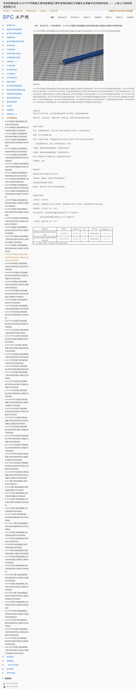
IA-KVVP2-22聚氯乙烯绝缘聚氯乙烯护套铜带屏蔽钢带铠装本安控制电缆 (17, 167)
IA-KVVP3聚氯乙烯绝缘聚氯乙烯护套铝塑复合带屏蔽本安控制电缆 (17, 143)
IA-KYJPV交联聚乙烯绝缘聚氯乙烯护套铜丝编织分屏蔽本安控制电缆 (17, 375)
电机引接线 (10, 82)
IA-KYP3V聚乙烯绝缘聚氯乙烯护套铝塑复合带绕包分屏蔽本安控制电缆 (17, 587)
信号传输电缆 (11, 78)
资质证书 (86, 17)
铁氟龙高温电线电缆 (13, 29)
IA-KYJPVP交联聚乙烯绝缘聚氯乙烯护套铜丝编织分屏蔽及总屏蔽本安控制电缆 (17, 384)
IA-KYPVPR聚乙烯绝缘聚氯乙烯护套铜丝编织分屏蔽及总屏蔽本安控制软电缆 (17, 614)
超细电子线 (10, 25)
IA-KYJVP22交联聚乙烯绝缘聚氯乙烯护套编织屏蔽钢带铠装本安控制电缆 (17, 339)
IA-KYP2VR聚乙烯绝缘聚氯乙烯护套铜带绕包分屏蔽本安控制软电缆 (17, 623)
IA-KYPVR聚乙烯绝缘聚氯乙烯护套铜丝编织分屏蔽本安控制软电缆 (17, 605)
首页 (52, 17)
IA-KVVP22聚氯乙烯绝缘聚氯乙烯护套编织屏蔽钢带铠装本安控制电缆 (17, 158)
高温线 (6, 11)
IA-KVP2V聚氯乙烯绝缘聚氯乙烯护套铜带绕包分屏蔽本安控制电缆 (17, 212)
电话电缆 (9, 657)
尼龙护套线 (10, 45)
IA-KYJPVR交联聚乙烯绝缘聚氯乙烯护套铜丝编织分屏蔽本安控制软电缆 (17, 430)
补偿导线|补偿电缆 (13, 54)
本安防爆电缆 (11, 118)
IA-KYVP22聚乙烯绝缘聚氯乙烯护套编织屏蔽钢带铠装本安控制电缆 (17, 517)
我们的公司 (62, 17)
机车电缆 (9, 669)
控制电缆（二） (12, 114)
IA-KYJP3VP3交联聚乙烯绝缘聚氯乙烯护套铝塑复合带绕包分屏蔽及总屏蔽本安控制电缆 (17, 421)
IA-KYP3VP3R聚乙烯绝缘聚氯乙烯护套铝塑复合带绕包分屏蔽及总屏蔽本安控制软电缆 (17, 650)
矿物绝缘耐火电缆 (12, 57)
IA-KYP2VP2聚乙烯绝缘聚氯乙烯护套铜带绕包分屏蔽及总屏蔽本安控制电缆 (17, 578)
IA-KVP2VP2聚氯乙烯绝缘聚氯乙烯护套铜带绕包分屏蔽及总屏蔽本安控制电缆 (17, 221)
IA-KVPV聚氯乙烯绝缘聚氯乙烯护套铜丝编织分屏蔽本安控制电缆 (17, 194)
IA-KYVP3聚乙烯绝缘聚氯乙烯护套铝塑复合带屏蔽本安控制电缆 (17, 502)
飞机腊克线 (10, 50)
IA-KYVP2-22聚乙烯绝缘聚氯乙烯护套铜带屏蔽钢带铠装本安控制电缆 (17, 526)
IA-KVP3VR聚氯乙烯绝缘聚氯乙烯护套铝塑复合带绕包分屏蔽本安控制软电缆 (17, 285)
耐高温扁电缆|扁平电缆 (14, 41)
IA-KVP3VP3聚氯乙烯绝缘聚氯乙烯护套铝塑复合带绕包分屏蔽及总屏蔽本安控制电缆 (17, 239)
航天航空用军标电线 (13, 33)
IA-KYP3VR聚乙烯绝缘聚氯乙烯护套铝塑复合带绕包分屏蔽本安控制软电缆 (17, 641)
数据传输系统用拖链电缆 (15, 90)
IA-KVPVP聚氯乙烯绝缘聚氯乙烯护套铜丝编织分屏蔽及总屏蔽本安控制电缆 (17, 203)
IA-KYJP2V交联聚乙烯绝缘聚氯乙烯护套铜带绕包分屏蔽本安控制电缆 (17, 393)
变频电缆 (9, 661)
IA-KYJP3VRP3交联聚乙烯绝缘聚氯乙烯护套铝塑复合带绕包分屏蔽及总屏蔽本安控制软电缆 (17, 475)
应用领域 (97, 17)
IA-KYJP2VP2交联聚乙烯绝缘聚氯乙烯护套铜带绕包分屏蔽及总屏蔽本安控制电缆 (17, 402)
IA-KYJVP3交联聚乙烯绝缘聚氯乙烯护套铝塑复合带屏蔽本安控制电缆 (17, 324)
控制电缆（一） (12, 62)
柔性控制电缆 (11, 102)
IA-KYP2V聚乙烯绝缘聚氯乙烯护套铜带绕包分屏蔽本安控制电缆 (17, 569)
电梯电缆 (9, 110)
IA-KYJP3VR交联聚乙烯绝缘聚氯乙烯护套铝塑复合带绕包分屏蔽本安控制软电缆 (17, 466)
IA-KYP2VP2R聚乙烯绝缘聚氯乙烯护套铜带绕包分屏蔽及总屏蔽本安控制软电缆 (17, 632)
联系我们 (130, 17)
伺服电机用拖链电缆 (13, 94)
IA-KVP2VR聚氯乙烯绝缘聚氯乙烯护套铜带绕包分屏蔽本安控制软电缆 (17, 266)
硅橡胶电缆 (18, 11)
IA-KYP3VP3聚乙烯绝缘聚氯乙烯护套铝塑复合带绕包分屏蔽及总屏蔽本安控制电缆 (17, 596)
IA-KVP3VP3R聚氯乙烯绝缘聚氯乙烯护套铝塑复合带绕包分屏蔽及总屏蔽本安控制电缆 (17, 294)
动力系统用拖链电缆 (13, 86)
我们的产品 (75, 17)
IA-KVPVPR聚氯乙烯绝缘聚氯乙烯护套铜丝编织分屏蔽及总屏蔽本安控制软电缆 (17, 257)
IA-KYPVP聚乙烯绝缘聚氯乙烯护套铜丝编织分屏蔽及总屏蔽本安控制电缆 (17, 560)
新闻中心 (119, 17)
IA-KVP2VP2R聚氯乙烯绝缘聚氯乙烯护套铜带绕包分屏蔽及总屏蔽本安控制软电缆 (17, 276)
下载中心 (108, 17)
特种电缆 (54, 11)
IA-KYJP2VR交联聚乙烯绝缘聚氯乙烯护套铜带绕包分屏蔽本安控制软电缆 (17, 448)
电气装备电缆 (11, 70)
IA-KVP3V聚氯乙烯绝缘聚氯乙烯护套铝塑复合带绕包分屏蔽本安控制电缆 (17, 230)
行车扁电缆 (10, 74)
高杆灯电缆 (10, 673)
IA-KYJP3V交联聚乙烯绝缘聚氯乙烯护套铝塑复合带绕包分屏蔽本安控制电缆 (17, 412)
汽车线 (8, 106)
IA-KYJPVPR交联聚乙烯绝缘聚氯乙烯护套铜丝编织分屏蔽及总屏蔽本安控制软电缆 (17, 439)
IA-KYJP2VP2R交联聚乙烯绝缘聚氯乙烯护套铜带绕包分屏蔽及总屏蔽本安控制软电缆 (17, 457)
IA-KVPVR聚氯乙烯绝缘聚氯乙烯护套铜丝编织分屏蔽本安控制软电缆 (17, 248)
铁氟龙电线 (31, 11)
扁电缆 (43, 11)
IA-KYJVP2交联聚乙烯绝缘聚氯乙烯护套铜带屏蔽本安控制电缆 (17, 315)
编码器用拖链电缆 (12, 98)
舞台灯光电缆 (12, 665)
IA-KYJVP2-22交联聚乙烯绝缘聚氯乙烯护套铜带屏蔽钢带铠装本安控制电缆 (17, 348)
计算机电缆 (10, 66)
